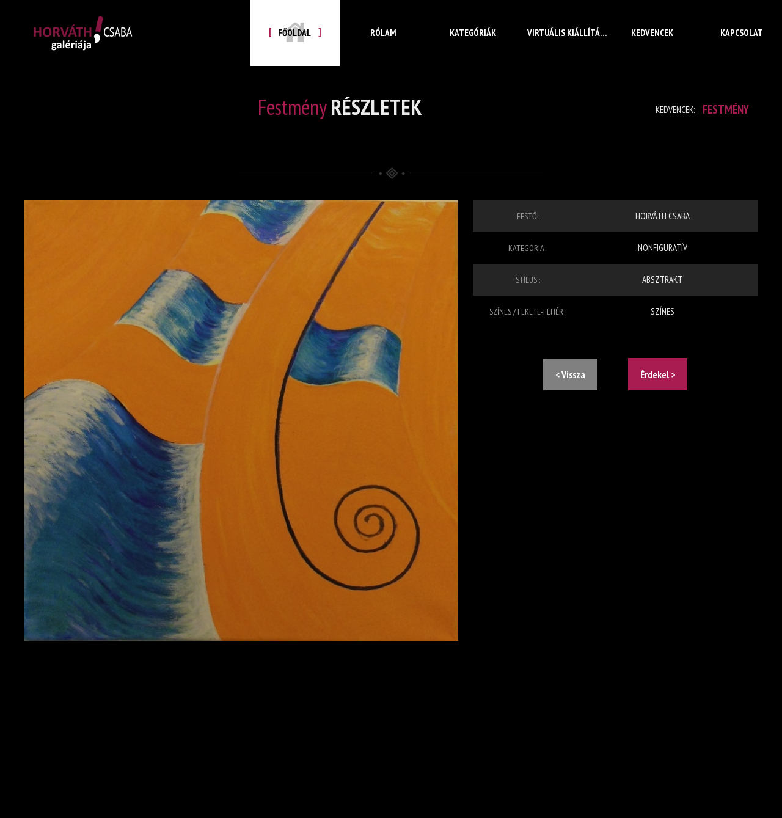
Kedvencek (652, 42)
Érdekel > (657, 374)
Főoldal (295, 32)
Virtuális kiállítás (562, 42)
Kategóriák (473, 42)
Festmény (722, 109)
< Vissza (570, 374)
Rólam (384, 42)
